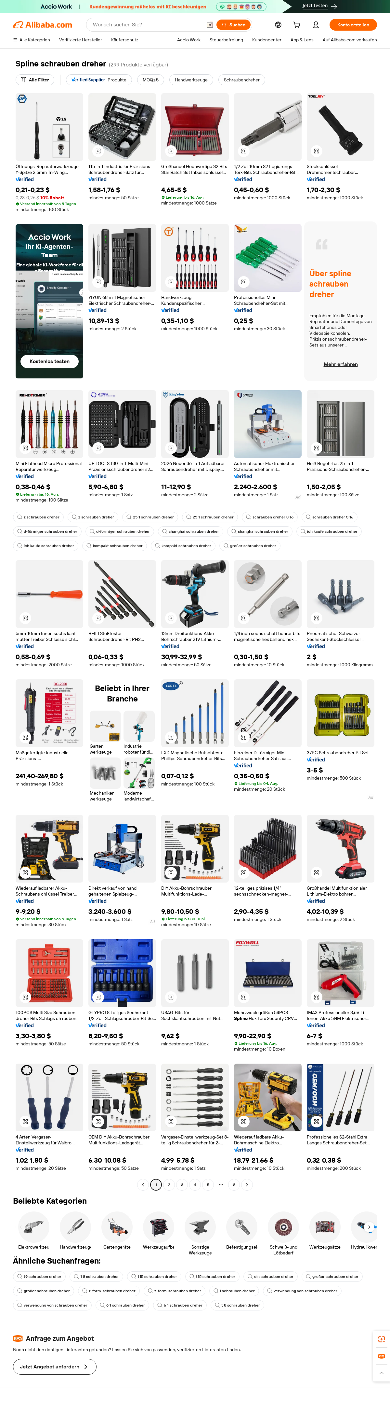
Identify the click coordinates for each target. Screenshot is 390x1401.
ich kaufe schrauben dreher (329, 531)
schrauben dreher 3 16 (269, 517)
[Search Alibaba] (147, 24)
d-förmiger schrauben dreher (47, 531)
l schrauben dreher (234, 1291)
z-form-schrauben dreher (109, 1291)
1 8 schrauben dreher (96, 1276)
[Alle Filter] (35, 79)
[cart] (298, 25)
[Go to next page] (247, 1185)
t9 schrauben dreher (39, 1276)
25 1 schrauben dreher (150, 517)
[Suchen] (233, 25)
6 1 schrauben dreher (122, 1305)
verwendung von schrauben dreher (302, 1291)
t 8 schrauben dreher (237, 1305)
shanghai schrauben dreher (190, 531)
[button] (210, 25)
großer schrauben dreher (250, 545)
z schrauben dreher (38, 517)
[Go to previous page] (143, 1185)
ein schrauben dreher (270, 1276)
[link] (381, 1339)
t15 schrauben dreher (154, 1276)
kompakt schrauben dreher (114, 545)
